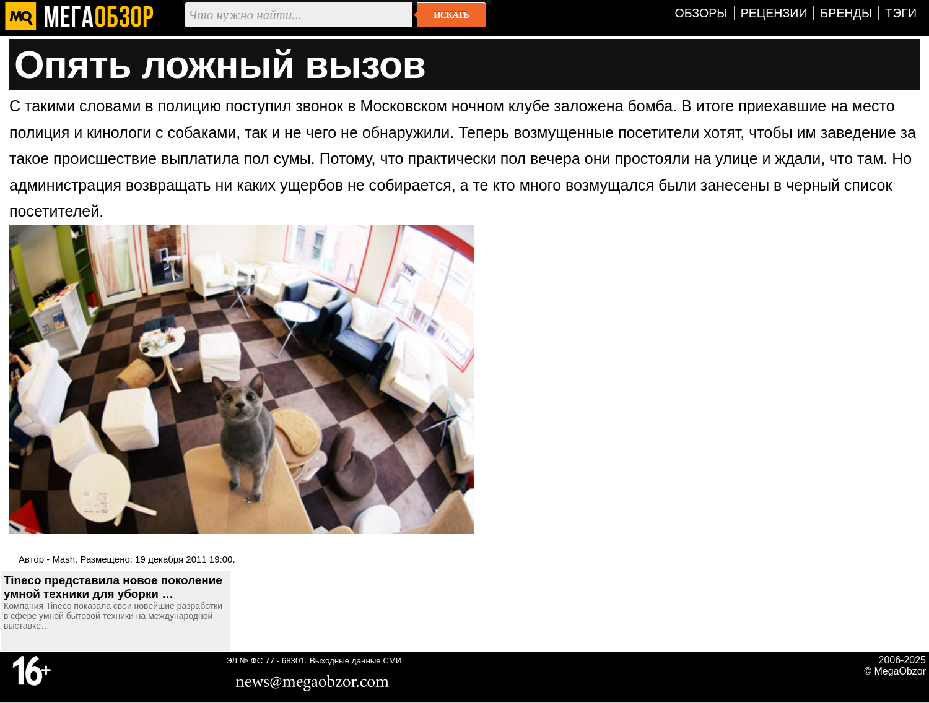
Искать (451, 15)
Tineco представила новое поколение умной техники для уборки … (113, 587)
